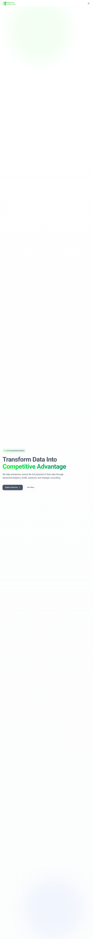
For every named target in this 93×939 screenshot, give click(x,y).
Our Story (30, 487)
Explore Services (12, 487)
